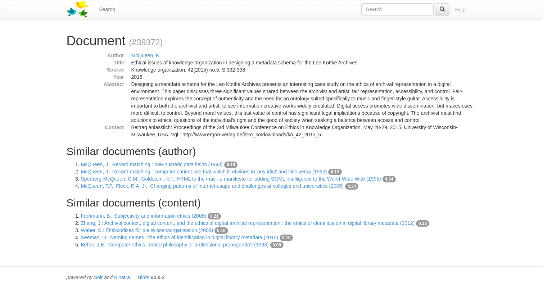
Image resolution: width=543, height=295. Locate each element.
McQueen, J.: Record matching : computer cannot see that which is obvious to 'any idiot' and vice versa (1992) (204, 171)
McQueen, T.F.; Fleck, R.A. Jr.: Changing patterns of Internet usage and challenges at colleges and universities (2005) (212, 186)
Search (107, 9)
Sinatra (122, 277)
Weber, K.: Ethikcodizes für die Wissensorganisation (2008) (147, 230)
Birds (143, 277)
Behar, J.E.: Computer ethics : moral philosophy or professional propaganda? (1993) (175, 245)
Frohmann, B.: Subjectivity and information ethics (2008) (144, 216)
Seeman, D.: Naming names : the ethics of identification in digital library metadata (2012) (180, 237)
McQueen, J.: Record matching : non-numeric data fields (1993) (152, 164)
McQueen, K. (146, 55)
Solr (98, 277)
